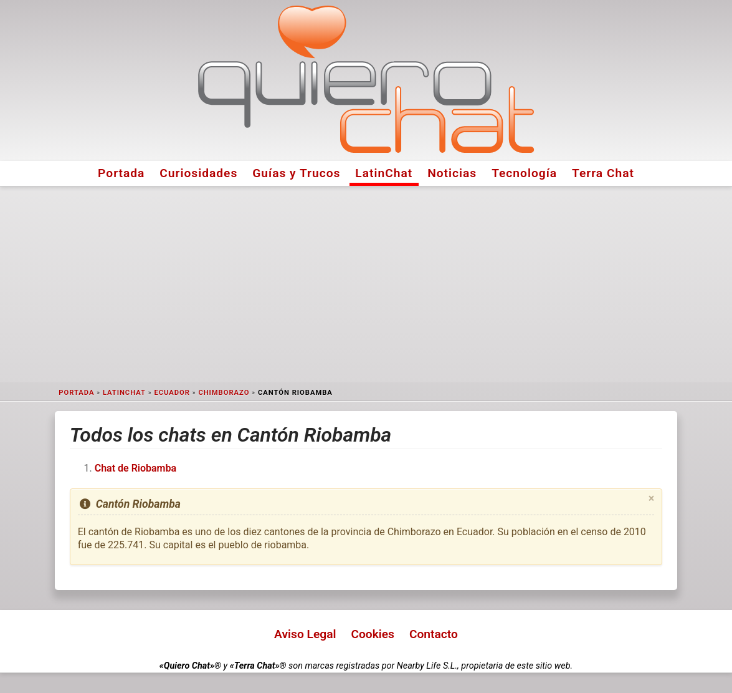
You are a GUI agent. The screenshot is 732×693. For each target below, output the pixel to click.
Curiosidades (198, 173)
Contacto (433, 634)
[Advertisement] (366, 284)
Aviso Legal (305, 634)
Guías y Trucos (296, 173)
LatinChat (383, 173)
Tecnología (524, 173)
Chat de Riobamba (135, 468)
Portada (121, 173)
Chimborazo (223, 393)
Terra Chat (603, 173)
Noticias (452, 173)
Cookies (372, 634)
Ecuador (171, 393)
